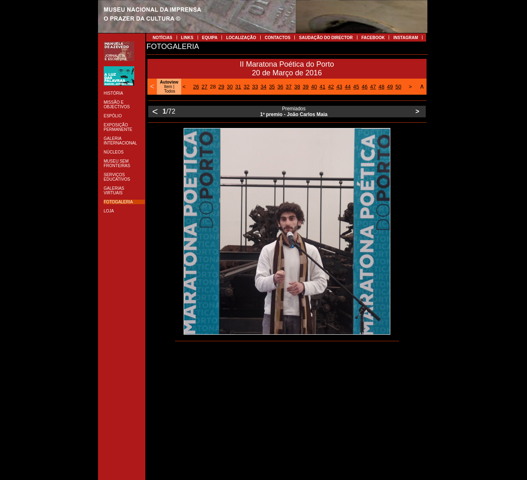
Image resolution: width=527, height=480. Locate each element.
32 (247, 87)
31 (238, 87)
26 (196, 87)
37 (288, 87)
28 (213, 87)
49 (390, 87)
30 (230, 87)
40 (314, 87)
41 (322, 87)
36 (280, 87)
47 (373, 87)
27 (204, 87)
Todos (169, 91)
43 (339, 87)
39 (305, 87)
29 (221, 87)
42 (330, 87)
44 (347, 87)
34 (263, 87)
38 (297, 87)
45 (356, 87)
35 (272, 87)
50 (398, 87)
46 (364, 87)
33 (255, 87)
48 (381, 87)
